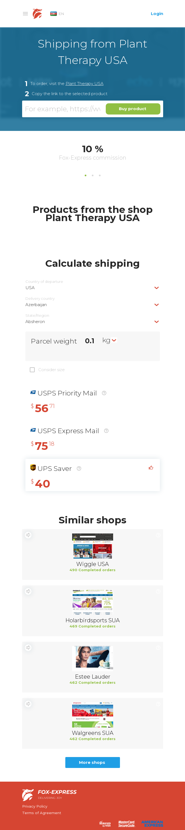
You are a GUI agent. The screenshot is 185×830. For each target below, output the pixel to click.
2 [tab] (92, 175)
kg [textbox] (106, 340)
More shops (92, 762)
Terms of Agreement (41, 813)
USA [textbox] (30, 287)
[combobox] (92, 287)
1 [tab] (85, 175)
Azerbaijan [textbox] (36, 304)
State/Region (37, 315)
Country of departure (44, 281)
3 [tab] (99, 175)
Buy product (132, 108)
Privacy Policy (34, 806)
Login (157, 13)
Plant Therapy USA (85, 83)
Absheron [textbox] (35, 321)
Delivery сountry (40, 298)
